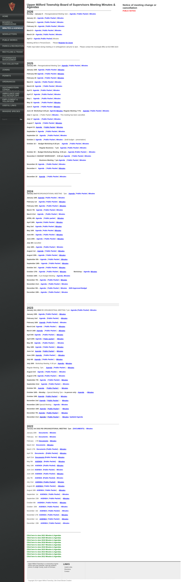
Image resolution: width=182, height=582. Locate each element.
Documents (39, 453)
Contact (66, 571)
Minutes (60, 18)
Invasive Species (11, 111)
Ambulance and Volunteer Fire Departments (10, 95)
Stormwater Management (9, 59)
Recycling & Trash (12, 52)
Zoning (6, 70)
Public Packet (82, 14)
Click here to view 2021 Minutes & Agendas (44, 535)
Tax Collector (10, 64)
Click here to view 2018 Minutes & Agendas (44, 542)
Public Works (9, 40)
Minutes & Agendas (12, 28)
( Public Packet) (49, 482)
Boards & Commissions (9, 23)
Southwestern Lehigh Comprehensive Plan (10, 90)
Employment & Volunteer (10, 100)
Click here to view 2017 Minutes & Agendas (44, 545)
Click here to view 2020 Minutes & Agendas (44, 538)
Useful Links (9, 105)
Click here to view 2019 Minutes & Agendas (44, 540)
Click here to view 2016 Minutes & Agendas (44, 547)
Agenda (73, 14)
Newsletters (9, 34)
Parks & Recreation (13, 46)
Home (5, 16)
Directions (67, 569)
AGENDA (38, 474)
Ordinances (8, 82)
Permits (6, 76)
